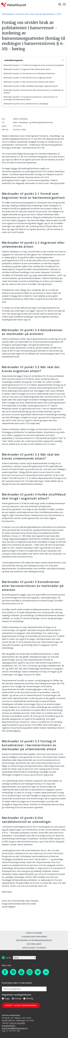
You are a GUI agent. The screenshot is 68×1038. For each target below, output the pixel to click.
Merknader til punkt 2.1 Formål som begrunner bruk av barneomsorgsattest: (33, 65)
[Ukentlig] (13, 999)
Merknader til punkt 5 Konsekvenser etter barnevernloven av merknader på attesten (33, 91)
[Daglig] (3, 999)
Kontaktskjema (8, 1025)
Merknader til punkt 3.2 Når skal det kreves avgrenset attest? (27, 77)
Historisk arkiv (34, 944)
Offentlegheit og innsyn (34, 947)
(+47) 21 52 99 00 (17, 1023)
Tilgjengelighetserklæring (34, 936)
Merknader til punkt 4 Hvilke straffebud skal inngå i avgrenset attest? (30, 86)
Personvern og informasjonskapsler (34, 940)
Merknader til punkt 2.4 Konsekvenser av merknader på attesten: (29, 73)
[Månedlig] (24, 999)
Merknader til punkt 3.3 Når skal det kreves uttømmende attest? (29, 82)
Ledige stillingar (34, 933)
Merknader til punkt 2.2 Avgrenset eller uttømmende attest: (27, 69)
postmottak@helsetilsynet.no (15, 1028)
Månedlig (28, 998)
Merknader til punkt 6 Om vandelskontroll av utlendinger (25, 103)
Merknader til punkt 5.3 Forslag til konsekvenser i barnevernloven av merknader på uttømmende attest (30, 98)
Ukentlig (16, 998)
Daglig (5, 998)
